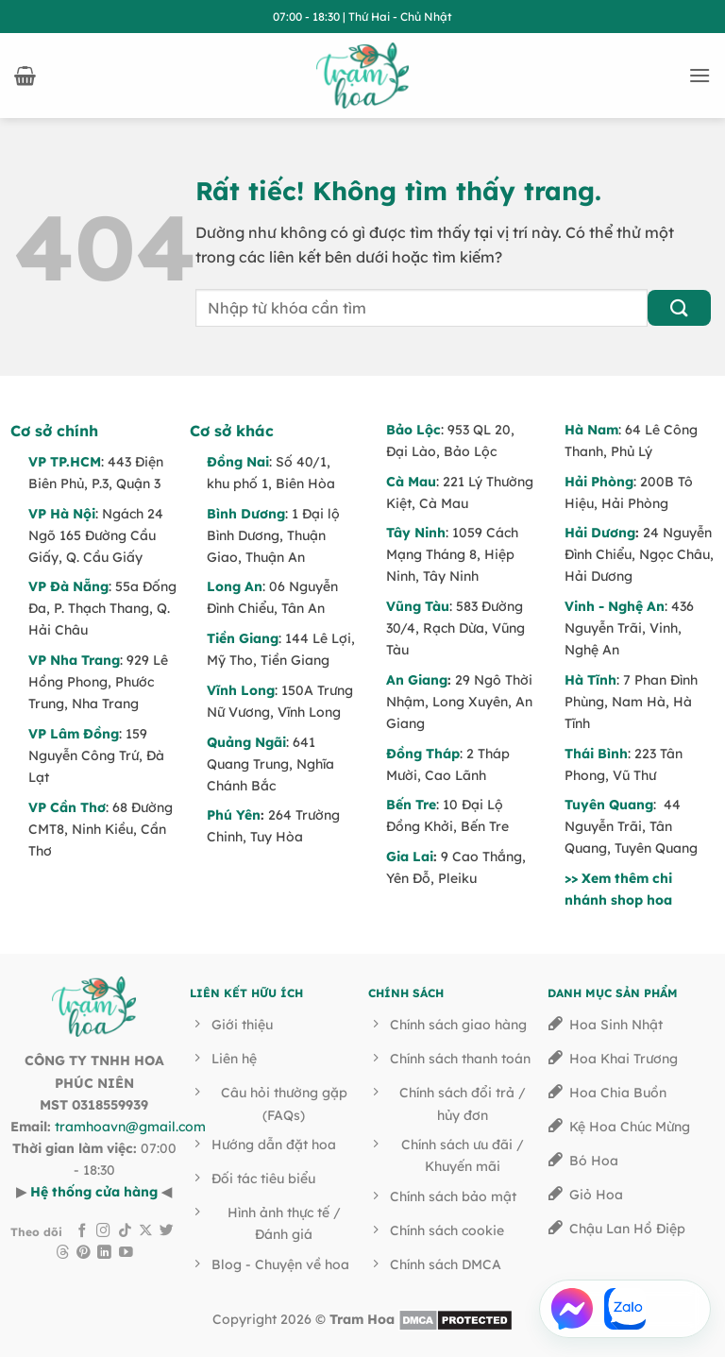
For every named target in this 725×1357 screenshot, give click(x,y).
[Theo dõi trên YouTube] (126, 1253)
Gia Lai (409, 856)
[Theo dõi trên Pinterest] (83, 1253)
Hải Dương (600, 532)
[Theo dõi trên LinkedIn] (104, 1253)
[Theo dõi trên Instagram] (103, 1231)
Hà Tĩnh (590, 679)
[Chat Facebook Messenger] (572, 1309)
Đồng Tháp (423, 753)
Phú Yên (234, 814)
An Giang (416, 679)
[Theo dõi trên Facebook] (83, 1231)
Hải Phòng (599, 481)
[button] (25, 75)
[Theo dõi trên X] (146, 1231)
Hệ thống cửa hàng (94, 1191)
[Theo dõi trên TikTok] (125, 1231)
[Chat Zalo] (625, 1309)
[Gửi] (679, 308)
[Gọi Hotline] (678, 1309)
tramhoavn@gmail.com (130, 1126)
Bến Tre (411, 804)
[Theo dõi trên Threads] (63, 1253)
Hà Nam (591, 429)
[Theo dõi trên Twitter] (167, 1231)
